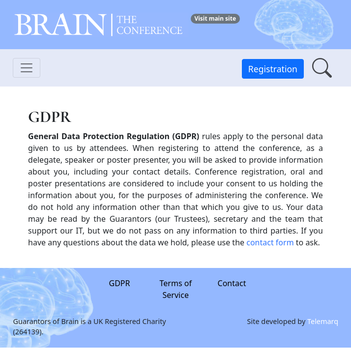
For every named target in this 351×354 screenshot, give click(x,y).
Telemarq (322, 320)
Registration (272, 69)
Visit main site (215, 18)
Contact (231, 283)
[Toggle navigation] (26, 68)
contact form (269, 242)
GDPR (119, 283)
